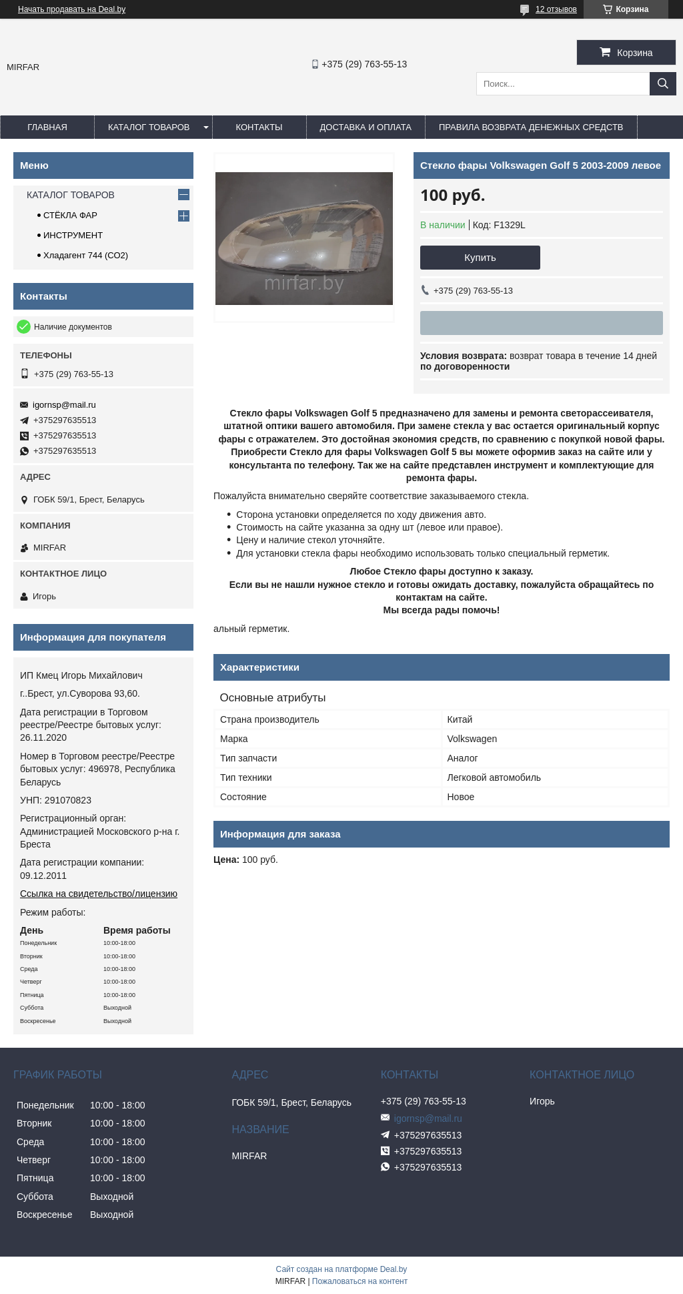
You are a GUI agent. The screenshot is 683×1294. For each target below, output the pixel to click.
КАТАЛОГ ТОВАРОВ (149, 127)
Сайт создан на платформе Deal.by (342, 1269)
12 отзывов (556, 9)
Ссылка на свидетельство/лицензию (98, 893)
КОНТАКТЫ (258, 127)
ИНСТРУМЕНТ (73, 235)
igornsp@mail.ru (64, 405)
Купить (480, 257)
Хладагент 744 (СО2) (85, 255)
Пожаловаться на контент (360, 1281)
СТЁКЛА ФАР (70, 215)
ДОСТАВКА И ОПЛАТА (366, 127)
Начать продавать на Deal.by (71, 9)
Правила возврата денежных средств (531, 127)
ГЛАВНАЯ (47, 127)
